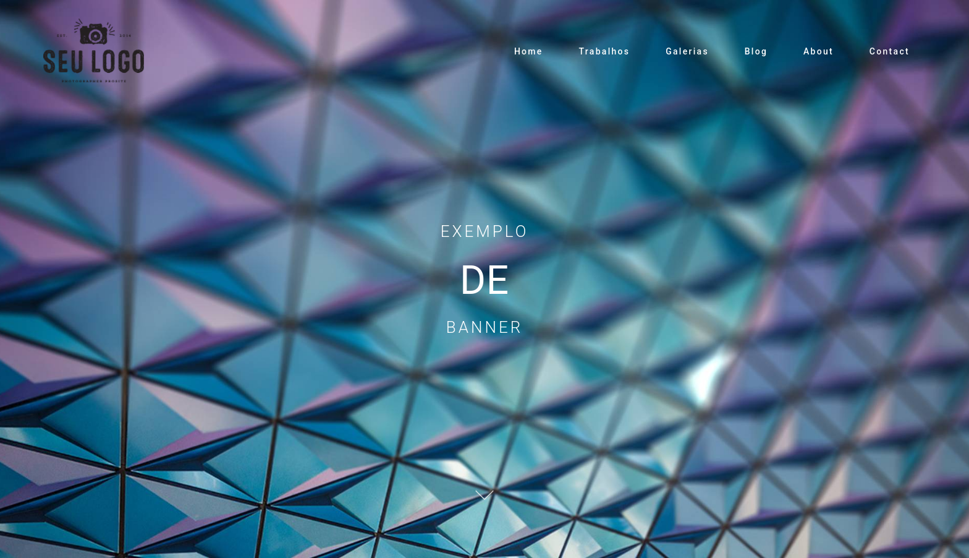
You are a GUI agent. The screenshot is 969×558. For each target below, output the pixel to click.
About (818, 51)
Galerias (687, 51)
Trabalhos (604, 51)
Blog (756, 51)
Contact (890, 51)
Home (528, 51)
